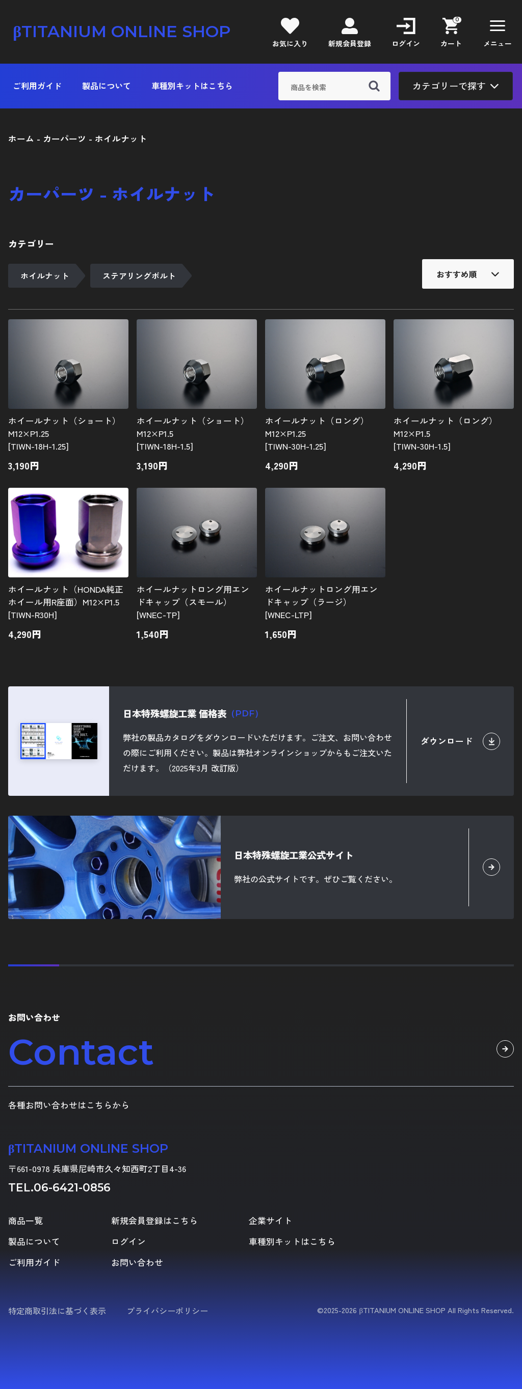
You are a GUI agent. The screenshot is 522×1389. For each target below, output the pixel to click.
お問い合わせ (137, 1262)
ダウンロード (460, 741)
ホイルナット (44, 276)
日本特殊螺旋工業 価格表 (193, 713)
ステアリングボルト (139, 276)
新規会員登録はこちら (154, 1220)
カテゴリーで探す (455, 85)
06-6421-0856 (72, 1187)
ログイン (128, 1241)
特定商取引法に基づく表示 (57, 1310)
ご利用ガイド (37, 85)
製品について (106, 85)
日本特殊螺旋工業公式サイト (293, 855)
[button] (497, 31)
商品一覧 (25, 1220)
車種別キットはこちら (192, 85)
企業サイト (270, 1220)
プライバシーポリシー (167, 1310)
